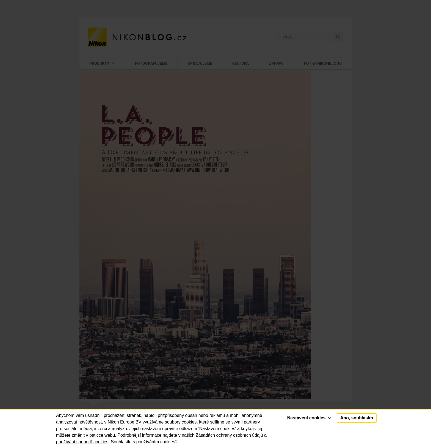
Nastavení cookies (309, 418)
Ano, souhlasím (356, 418)
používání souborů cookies (82, 441)
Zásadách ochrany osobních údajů (229, 435)
